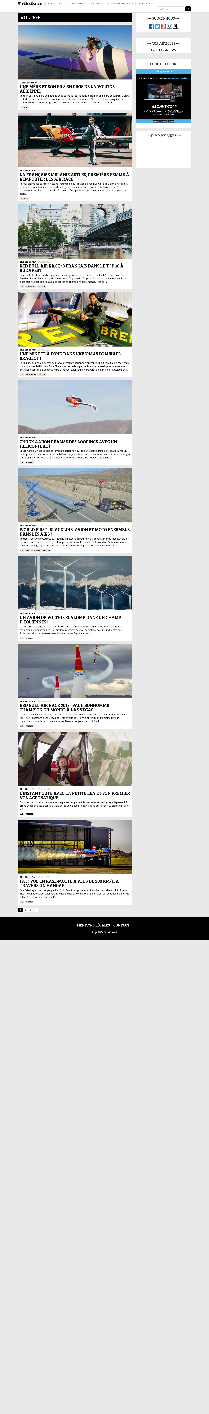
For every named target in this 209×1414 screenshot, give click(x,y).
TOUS (173, 49)
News (51, 3)
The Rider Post (28, 170)
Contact (121, 925)
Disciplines (79, 3)
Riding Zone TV (146, 3)
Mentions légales (93, 925)
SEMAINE (155, 49)
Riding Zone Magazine (120, 3)
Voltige (24, 107)
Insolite (63, 3)
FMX (27, 550)
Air (21, 286)
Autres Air (31, 286)
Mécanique (31, 374)
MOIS (165, 49)
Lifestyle (97, 3)
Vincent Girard (28, 82)
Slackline (36, 550)
